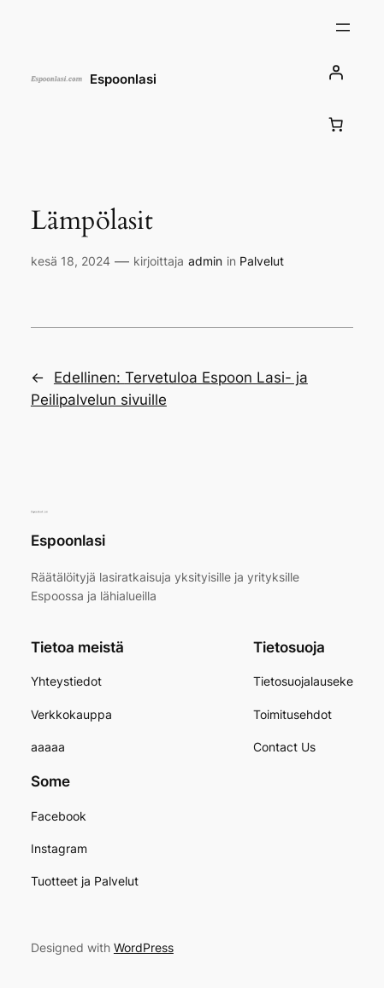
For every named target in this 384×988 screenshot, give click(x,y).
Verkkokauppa (71, 714)
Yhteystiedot (66, 681)
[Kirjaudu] (335, 72)
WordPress (144, 947)
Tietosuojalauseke (303, 681)
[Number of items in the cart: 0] (335, 124)
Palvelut (261, 261)
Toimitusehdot (292, 714)
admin (205, 261)
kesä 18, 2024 (70, 261)
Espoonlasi (123, 79)
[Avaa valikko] (343, 27)
